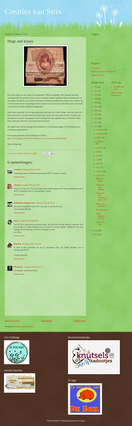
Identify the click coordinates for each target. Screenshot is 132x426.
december (100, 130)
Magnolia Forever (98, 75)
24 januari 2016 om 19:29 (31, 170)
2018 (96, 119)
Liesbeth (17, 170)
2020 (96, 111)
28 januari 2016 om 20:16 (31, 244)
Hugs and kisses (99, 180)
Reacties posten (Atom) (24, 327)
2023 (96, 99)
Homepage (46, 320)
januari (99, 175)
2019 (96, 115)
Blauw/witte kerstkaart (100, 205)
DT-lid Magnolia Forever (100, 216)
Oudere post (79, 320)
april (98, 164)
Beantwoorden (19, 177)
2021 (96, 107)
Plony (16, 221)
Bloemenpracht (101, 210)
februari (99, 171)
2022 (96, 103)
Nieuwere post (12, 320)
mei (98, 160)
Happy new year (100, 223)
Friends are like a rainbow (100, 187)
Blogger (82, 421)
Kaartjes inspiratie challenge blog (103, 71)
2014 (96, 235)
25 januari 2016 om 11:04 (28, 221)
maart (98, 167)
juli (97, 152)
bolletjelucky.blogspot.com (24, 203)
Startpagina (95, 68)
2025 (96, 91)
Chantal (17, 185)
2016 (96, 126)
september (100, 142)
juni (98, 156)
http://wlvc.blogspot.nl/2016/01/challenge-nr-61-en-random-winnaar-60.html (37, 138)
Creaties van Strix (33, 11)
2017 (96, 123)
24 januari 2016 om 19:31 (30, 185)
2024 (96, 95)
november (100, 134)
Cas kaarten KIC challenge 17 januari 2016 (101, 196)
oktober (99, 138)
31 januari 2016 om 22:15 (33, 267)
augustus (99, 148)
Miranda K (18, 267)
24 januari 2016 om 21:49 (45, 203)
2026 (96, 87)
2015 (96, 231)
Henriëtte (17, 244)
